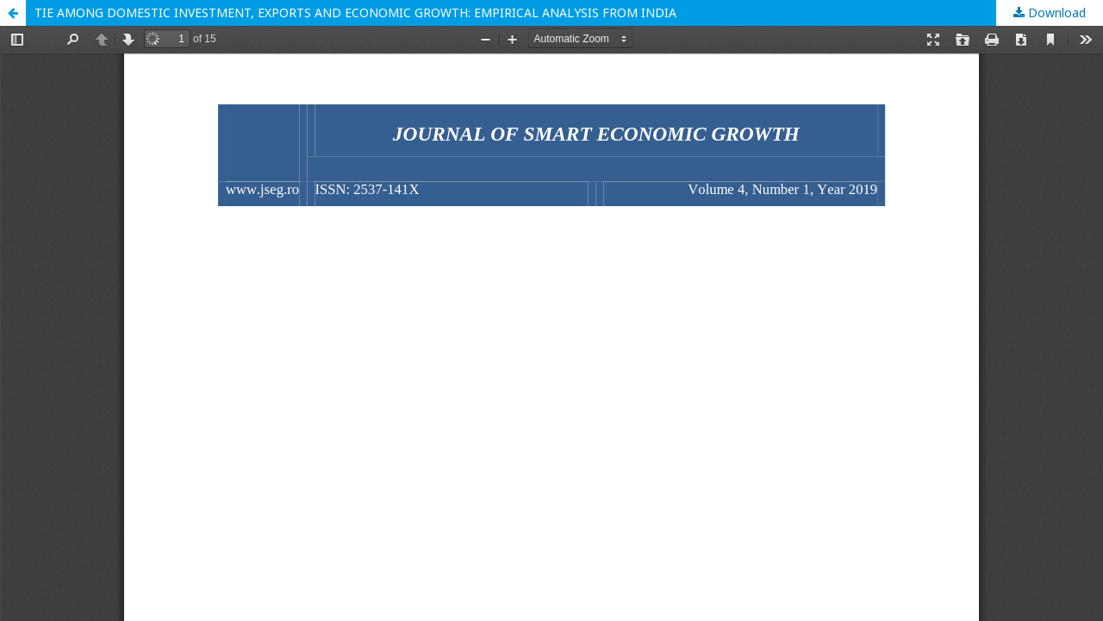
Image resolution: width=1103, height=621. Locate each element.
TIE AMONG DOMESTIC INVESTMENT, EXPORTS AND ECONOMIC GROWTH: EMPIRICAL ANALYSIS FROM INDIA (355, 12)
